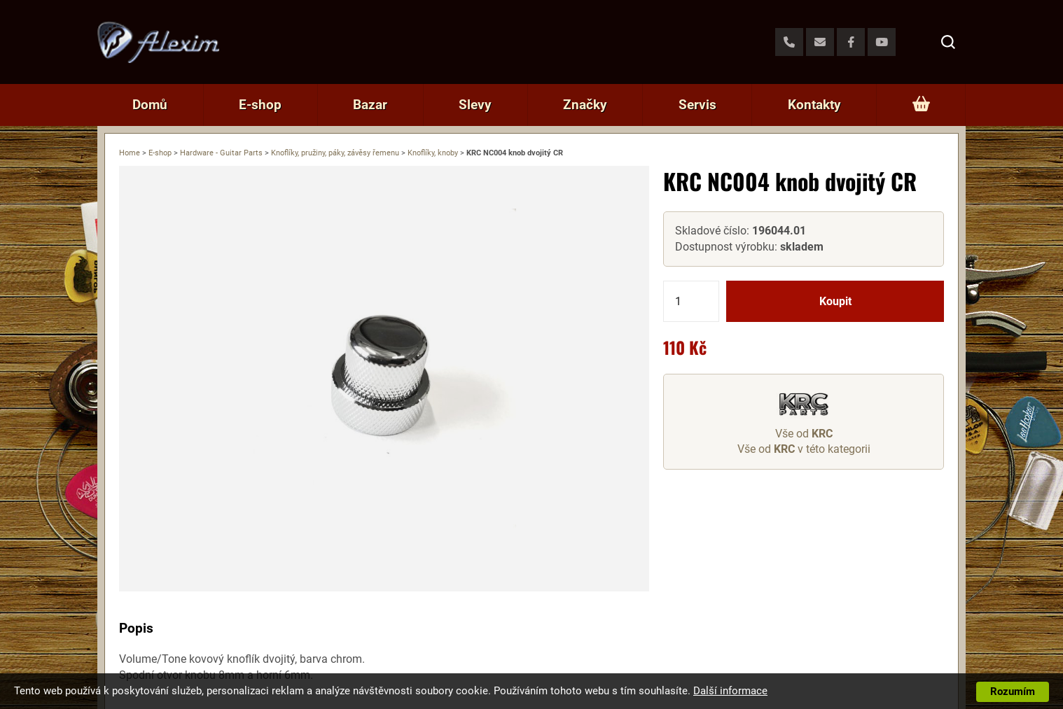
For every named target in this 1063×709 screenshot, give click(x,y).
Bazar (370, 105)
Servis (697, 105)
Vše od (804, 433)
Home (129, 152)
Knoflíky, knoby (433, 152)
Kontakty (814, 105)
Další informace (730, 691)
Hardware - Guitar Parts (221, 152)
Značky (585, 105)
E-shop (260, 105)
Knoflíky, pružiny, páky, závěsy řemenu (335, 152)
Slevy (475, 105)
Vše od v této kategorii (803, 449)
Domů (149, 105)
